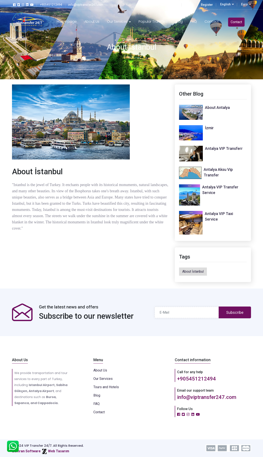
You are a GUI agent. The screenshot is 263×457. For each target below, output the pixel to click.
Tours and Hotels (106, 387)
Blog (179, 21)
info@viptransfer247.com (206, 397)
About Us (91, 21)
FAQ (193, 21)
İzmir (209, 128)
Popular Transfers (153, 21)
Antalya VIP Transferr (224, 148)
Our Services (119, 21)
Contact (212, 21)
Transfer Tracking (165, 4)
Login (190, 4)
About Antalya (217, 107)
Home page (67, 21)
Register (207, 4)
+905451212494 (196, 379)
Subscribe (235, 312)
